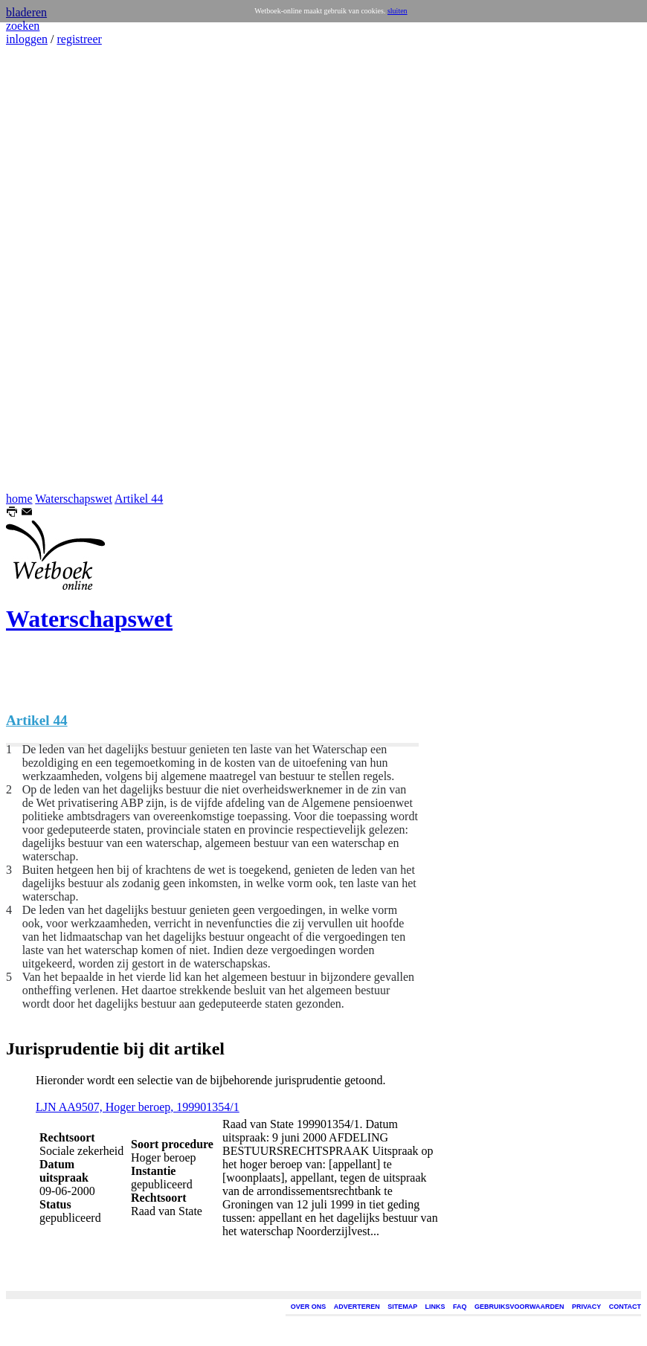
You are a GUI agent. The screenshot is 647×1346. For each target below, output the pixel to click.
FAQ (460, 1306)
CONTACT (625, 1306)
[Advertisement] (50, 269)
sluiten (397, 11)
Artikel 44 (139, 498)
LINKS (435, 1306)
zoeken (22, 25)
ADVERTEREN (357, 1306)
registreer (79, 39)
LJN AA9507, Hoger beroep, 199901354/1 (137, 1107)
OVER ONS (308, 1306)
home (19, 498)
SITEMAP (402, 1306)
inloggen (27, 39)
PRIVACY (586, 1306)
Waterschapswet (73, 498)
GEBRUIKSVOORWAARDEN (519, 1306)
